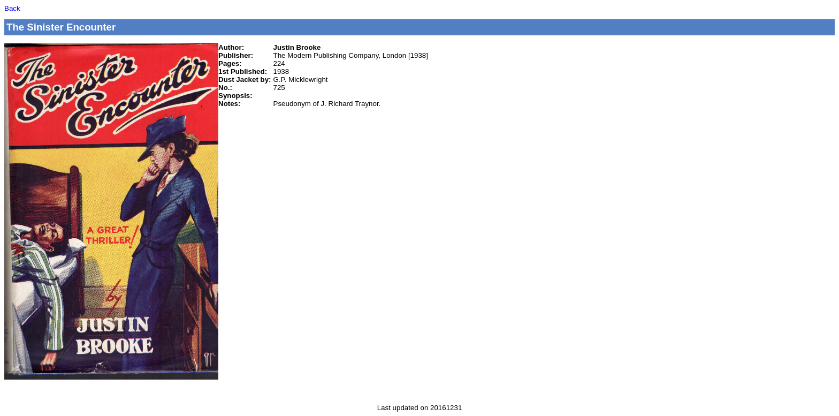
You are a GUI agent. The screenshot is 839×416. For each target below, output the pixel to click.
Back (12, 8)
